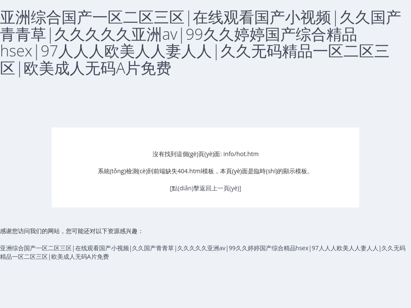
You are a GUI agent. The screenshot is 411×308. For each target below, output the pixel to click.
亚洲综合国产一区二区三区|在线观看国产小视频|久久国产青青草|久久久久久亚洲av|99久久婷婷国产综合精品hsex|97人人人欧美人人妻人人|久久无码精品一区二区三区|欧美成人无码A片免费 (200, 42)
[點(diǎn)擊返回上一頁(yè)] (205, 188)
